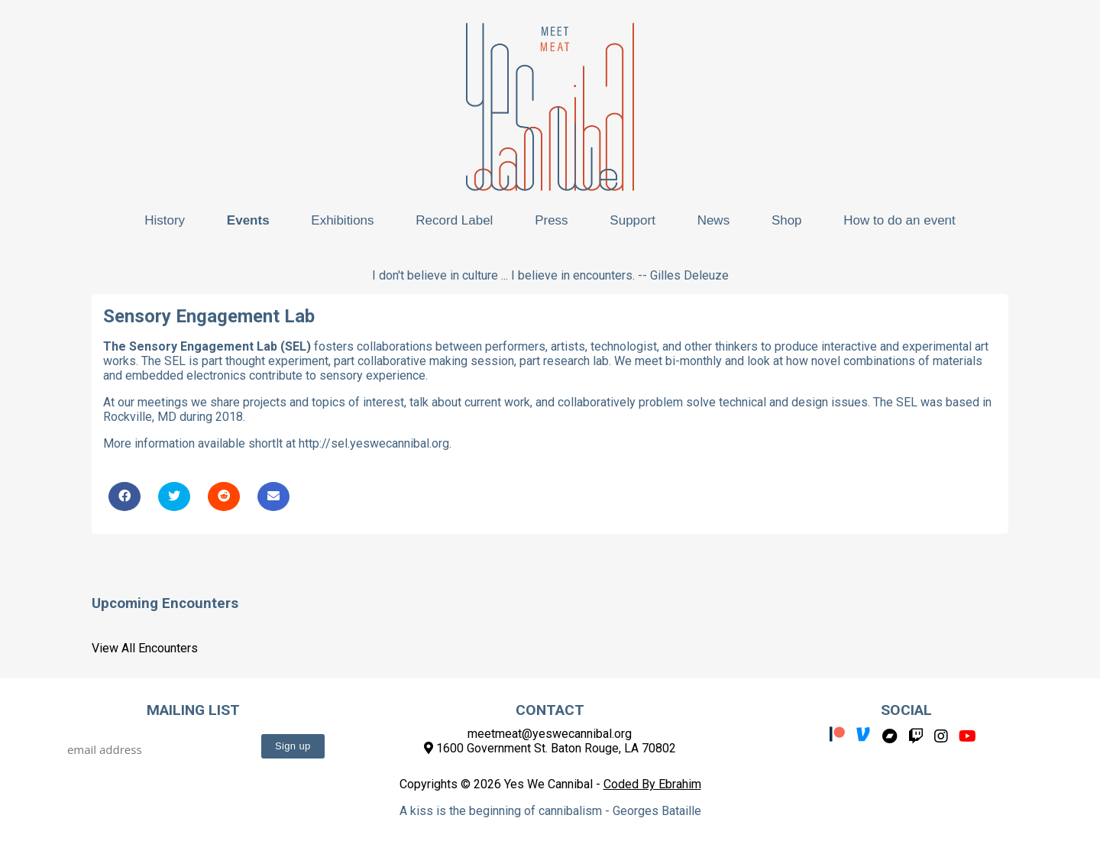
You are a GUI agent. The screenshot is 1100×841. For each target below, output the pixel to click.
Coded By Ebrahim (652, 784)
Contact (550, 710)
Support (632, 220)
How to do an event (899, 220)
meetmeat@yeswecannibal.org (549, 733)
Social (906, 710)
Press (551, 220)
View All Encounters (145, 648)
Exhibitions (342, 220)
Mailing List (193, 710)
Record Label (454, 220)
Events (248, 220)
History (164, 220)
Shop (787, 220)
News (713, 220)
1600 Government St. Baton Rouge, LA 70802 (550, 748)
